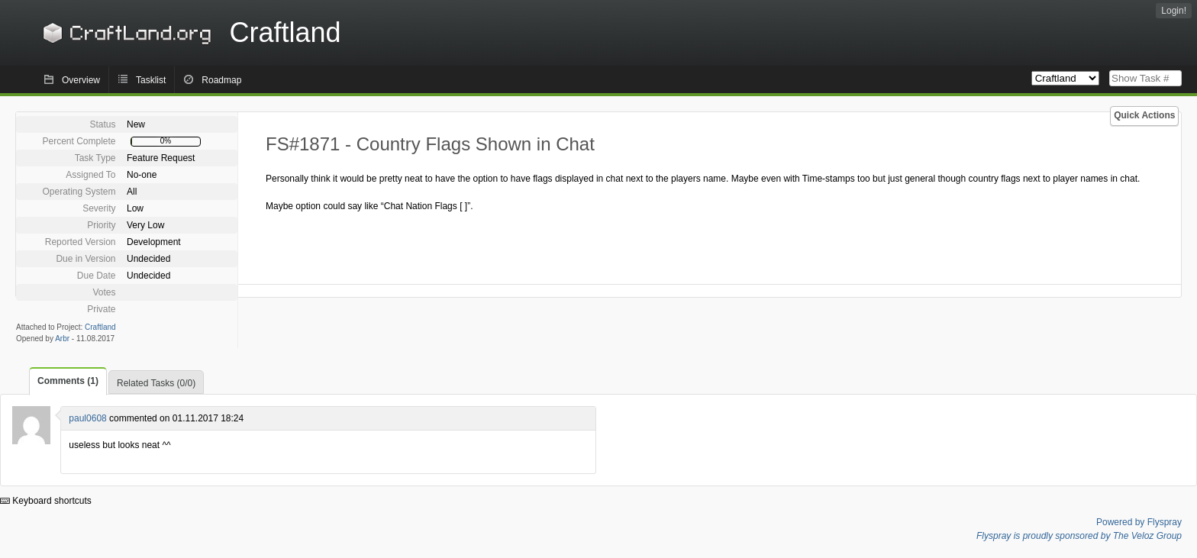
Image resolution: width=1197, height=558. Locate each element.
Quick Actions (1144, 115)
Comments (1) (67, 381)
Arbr (62, 338)
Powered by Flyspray (1139, 522)
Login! (1173, 10)
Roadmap (221, 80)
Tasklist (151, 80)
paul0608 (87, 418)
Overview (81, 80)
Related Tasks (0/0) (156, 383)
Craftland (189, 32)
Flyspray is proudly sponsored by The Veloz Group (1079, 536)
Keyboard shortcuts (46, 500)
